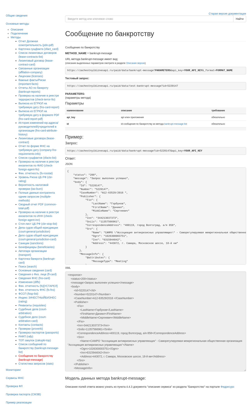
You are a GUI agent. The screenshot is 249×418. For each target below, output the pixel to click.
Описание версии (135, 63)
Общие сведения (16, 15)
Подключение (19, 33)
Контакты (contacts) (30, 324)
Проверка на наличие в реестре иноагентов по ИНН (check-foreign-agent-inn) (38, 216)
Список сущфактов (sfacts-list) (37, 157)
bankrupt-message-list (175, 124)
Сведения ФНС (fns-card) (34, 278)
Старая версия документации (227, 13)
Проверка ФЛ (14, 386)
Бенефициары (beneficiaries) (36, 247)
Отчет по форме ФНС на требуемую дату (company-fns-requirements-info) (37, 150)
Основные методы (17, 23)
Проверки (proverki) (30, 328)
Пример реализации (19, 402)
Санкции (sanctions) (30, 243)
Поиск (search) (27, 266)
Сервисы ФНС (15, 378)
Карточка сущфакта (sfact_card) (38, 49)
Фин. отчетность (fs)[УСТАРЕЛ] (38, 285)
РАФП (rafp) (25, 336)
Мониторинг (13, 369)
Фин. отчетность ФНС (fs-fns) (36, 289)
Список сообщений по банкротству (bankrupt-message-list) (38, 348)
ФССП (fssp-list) (28, 293)
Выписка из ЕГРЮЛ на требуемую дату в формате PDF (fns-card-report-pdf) (38, 115)
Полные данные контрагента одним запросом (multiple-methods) (36, 196)
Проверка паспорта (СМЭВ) (23, 394)
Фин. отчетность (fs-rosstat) (35, 173)
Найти (240, 18)
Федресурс (227, 386)
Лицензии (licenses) (30, 76)
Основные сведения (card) (35, 270)
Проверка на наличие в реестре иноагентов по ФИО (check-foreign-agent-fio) (38, 165)
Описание (17, 29)
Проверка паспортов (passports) (38, 332)
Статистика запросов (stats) (35, 363)
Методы (16, 37)
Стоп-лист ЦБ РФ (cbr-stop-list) (37, 223)
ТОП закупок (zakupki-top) (34, 340)
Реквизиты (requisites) (32, 305)
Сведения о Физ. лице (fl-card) (37, 274)
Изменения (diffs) (29, 282)
